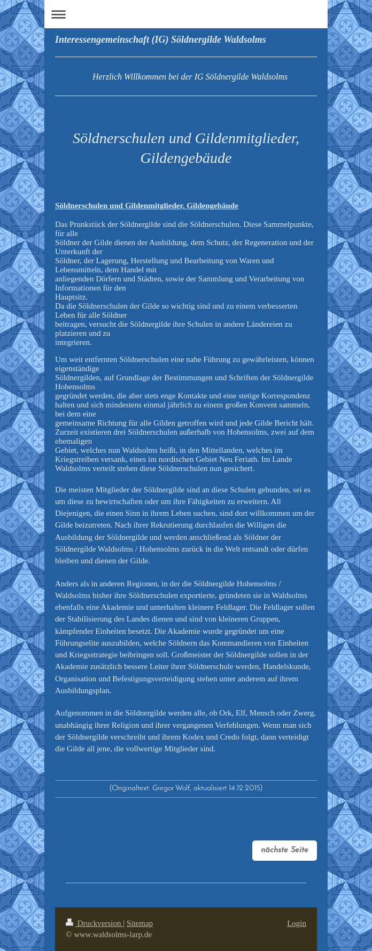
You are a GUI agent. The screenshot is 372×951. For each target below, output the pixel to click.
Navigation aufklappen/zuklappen (186, 14)
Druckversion (94, 923)
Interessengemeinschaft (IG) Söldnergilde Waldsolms (160, 39)
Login (296, 923)
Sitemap (140, 923)
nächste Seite (284, 850)
